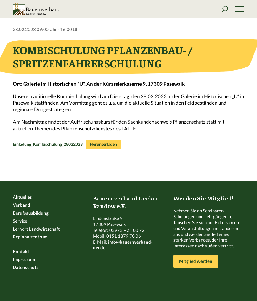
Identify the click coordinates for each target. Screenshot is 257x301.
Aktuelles (22, 197)
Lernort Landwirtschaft (36, 229)
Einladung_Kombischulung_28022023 (48, 144)
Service (20, 221)
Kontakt (21, 251)
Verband (21, 205)
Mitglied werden (195, 261)
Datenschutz (25, 267)
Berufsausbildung (31, 213)
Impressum (24, 259)
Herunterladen (103, 144)
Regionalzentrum (30, 236)
